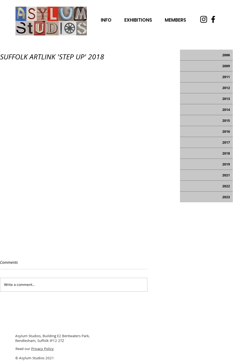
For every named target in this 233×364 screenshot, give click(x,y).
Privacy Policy (42, 348)
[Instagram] (203, 19)
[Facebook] (213, 19)
